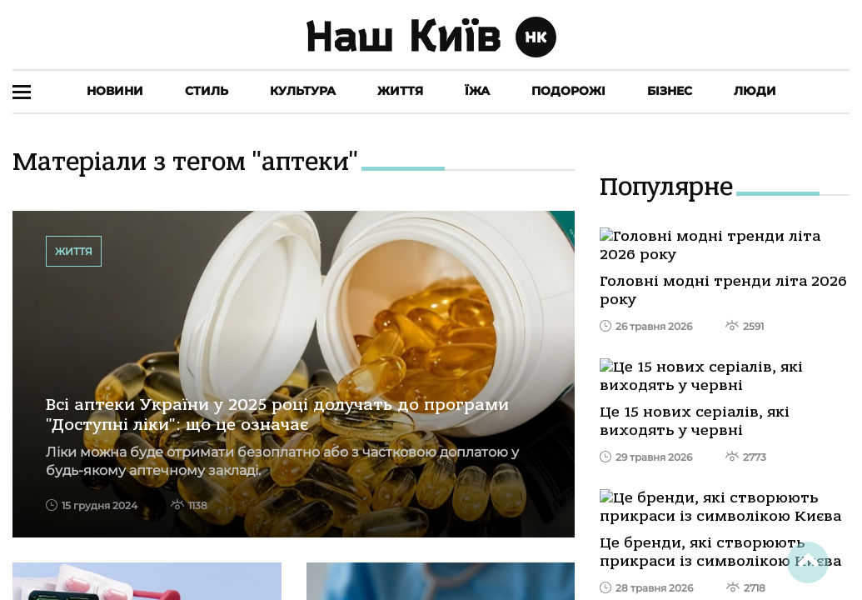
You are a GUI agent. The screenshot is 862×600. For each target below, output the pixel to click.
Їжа (477, 90)
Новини (115, 90)
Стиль (206, 90)
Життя (400, 90)
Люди (755, 90)
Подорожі (568, 90)
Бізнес (669, 90)
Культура (303, 90)
